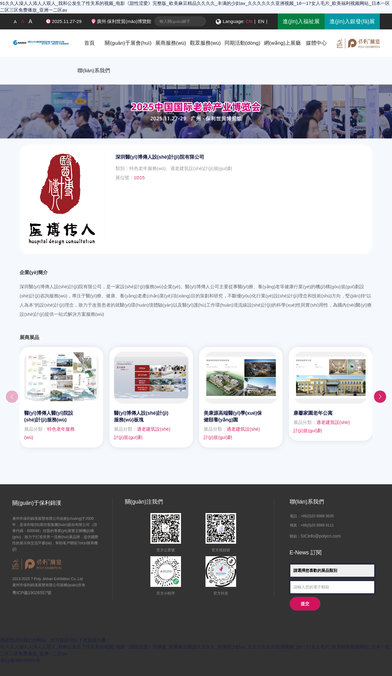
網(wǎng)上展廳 (282, 43)
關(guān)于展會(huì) (128, 43)
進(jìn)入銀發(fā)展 (352, 21)
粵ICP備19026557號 (31, 592)
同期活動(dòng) (242, 43)
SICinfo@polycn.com (321, 536)
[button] (380, 397)
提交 (305, 604)
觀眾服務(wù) (205, 43)
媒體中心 (316, 43)
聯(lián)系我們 (93, 71)
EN (261, 21)
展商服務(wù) (170, 43)
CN (249, 21)
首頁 (89, 43)
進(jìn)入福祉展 (301, 21)
